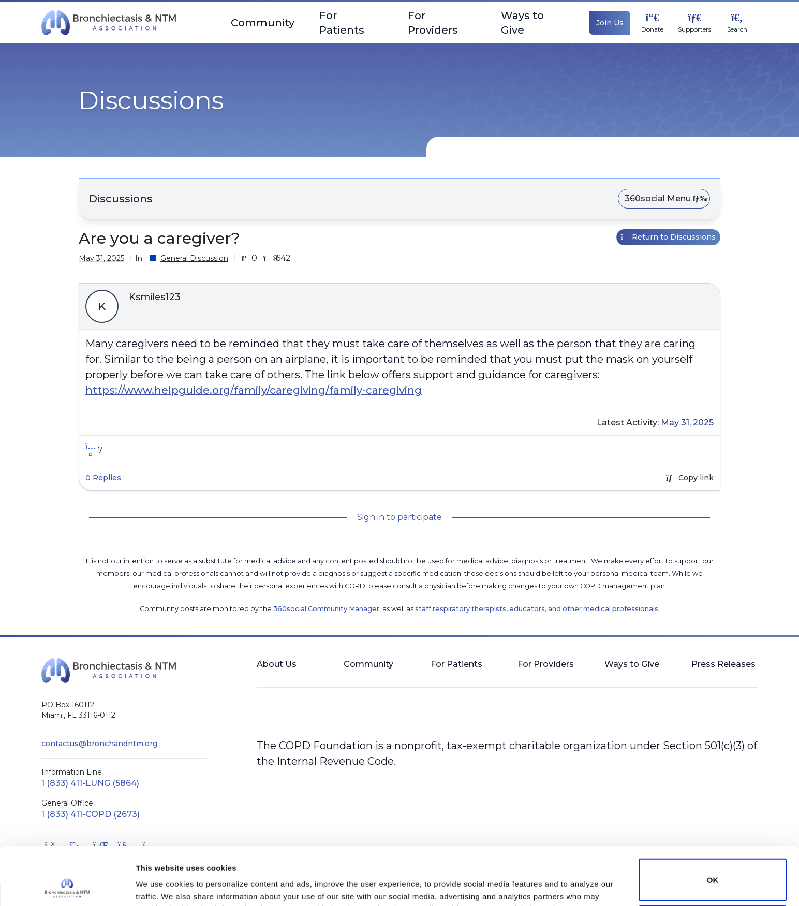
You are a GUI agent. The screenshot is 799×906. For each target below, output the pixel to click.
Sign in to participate (399, 517)
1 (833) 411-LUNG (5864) (90, 783)
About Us (277, 664)
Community (262, 26)
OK (713, 826)
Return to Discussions (668, 237)
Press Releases (723, 664)
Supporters (694, 29)
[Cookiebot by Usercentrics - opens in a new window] (67, 886)
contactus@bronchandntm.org (99, 743)
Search (737, 29)
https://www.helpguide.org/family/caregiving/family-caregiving (253, 390)
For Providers (442, 22)
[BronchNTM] (108, 22)
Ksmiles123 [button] (155, 297)
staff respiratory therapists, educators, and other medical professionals (536, 609)
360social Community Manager (326, 609)
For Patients (351, 22)
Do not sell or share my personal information (713, 872)
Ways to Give (534, 22)
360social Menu (664, 198)
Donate (652, 29)
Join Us (610, 22)
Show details (160, 883)
